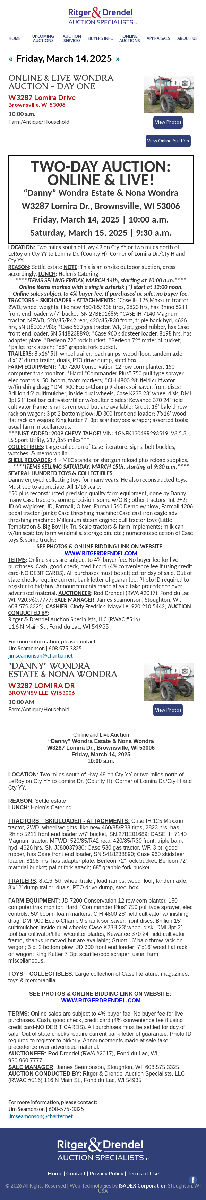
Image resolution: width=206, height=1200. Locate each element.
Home (55, 1173)
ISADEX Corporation (143, 1186)
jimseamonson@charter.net (40, 655)
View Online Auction (168, 141)
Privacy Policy (106, 1173)
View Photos (168, 122)
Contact (76, 1173)
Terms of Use (143, 1173)
